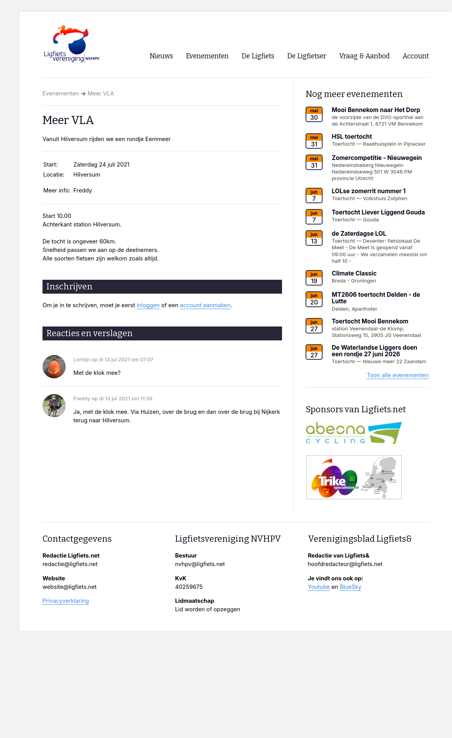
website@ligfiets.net (69, 586)
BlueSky (350, 586)
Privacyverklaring (65, 600)
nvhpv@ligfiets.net (200, 564)
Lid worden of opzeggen (207, 609)
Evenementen (60, 93)
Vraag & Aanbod (364, 56)
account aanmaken (205, 305)
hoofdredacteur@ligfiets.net (345, 564)
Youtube (319, 586)
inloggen (148, 305)
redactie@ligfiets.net (70, 564)
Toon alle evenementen (398, 375)
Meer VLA (101, 93)
